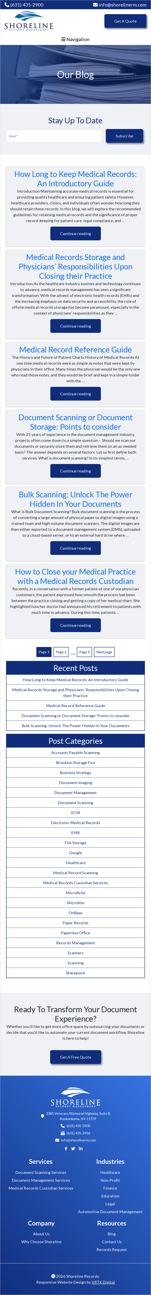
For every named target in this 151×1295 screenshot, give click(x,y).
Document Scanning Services (40, 1172)
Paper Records (75, 922)
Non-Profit (110, 1180)
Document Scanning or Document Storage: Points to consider (75, 422)
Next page (104, 652)
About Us (41, 1233)
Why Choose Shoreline (41, 1241)
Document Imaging (75, 782)
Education (110, 1195)
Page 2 (61, 652)
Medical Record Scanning (75, 872)
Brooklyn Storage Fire (75, 762)
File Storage (75, 842)
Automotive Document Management (110, 1211)
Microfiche (75, 892)
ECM (75, 812)
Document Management (75, 792)
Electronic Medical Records (75, 822)
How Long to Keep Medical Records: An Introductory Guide (75, 178)
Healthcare (76, 862)
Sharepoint (75, 972)
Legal (110, 1203)
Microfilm (75, 902)
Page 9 (84, 652)
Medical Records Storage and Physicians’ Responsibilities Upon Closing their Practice (75, 266)
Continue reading (75, 233)
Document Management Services (41, 1180)
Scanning (76, 962)
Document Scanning (75, 802)
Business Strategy (75, 772)
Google (75, 852)
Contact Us (112, 1241)
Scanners (76, 952)
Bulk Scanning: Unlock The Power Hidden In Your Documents (75, 499)
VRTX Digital (103, 1282)
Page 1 (44, 652)
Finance (110, 1188)
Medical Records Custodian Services (75, 882)
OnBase (75, 912)
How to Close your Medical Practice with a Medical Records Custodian (75, 576)
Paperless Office (75, 932)
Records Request (112, 1249)
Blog (112, 1233)
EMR (75, 832)
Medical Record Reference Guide (75, 349)
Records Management (75, 942)
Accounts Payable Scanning (75, 752)
